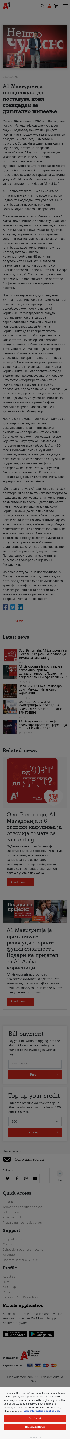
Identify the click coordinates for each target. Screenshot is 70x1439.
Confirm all (35, 1418)
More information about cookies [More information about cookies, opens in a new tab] (42, 1411)
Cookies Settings (35, 1427)
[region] (35, 1413)
